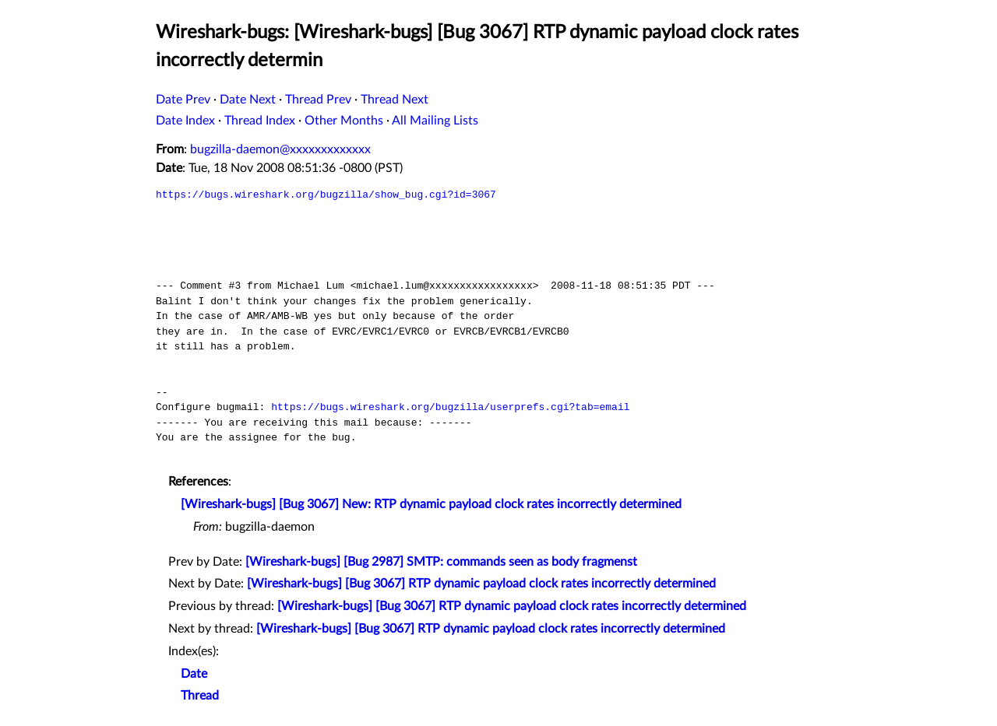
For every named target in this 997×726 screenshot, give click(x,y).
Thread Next (394, 99)
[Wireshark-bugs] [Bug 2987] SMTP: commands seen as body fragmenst (441, 562)
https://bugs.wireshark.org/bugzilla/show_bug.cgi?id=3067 (326, 195)
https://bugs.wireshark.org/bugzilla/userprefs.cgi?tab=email (450, 407)
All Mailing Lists (435, 120)
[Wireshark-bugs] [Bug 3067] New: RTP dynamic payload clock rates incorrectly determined (431, 504)
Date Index (185, 120)
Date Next (248, 99)
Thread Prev (318, 99)
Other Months (344, 120)
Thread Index (259, 120)
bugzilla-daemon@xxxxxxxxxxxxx (280, 149)
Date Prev (183, 99)
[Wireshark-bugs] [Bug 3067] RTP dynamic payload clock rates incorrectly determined (481, 583)
